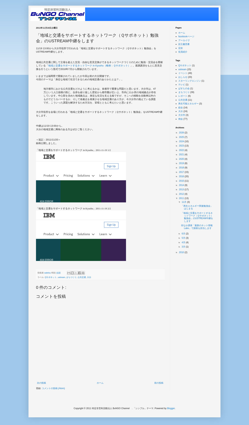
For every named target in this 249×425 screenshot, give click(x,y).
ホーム (100, 383)
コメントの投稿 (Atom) (53, 388)
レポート (182, 96)
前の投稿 (158, 383)
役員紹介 (182, 52)
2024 (182, 141)
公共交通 (82, 277)
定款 (180, 48)
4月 (184, 242)
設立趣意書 (184, 44)
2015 (182, 181)
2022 (182, 150)
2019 (182, 163)
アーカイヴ (184, 40)
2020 (182, 159)
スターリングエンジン (189, 81)
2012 (182, 194)
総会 (180, 107)
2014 (182, 185)
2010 (182, 252)
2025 (182, 137)
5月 (184, 238)
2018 (182, 167)
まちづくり (71, 277)
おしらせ (182, 77)
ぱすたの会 (184, 88)
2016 (182, 176)
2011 (182, 198)
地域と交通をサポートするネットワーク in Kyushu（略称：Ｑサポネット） (89, 65)
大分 (89, 277)
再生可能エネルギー (188, 103)
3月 (184, 246)
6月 (184, 233)
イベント (182, 73)
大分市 (181, 115)
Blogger (171, 408)
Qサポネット (51, 277)
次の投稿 (41, 383)
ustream (61, 277)
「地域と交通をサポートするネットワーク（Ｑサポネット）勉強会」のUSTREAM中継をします (197, 217)
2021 (182, 154)
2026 (182, 132)
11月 (184, 202)
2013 (182, 189)
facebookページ (186, 36)
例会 (180, 119)
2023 (182, 145)
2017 (182, 172)
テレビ (181, 84)
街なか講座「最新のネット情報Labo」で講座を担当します (197, 226)
